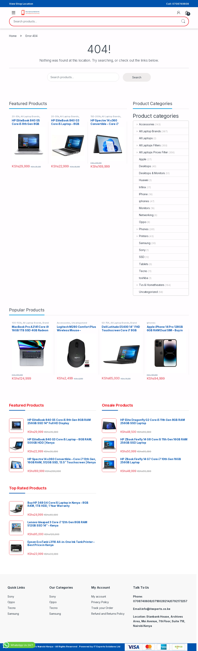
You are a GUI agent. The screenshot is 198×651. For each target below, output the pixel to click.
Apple (139, 159)
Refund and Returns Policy (108, 613)
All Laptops (143, 138)
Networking (143, 215)
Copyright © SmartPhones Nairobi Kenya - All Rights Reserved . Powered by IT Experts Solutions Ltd (64, 646)
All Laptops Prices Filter (150, 152)
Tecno (140, 271)
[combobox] (93, 21)
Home (12, 35)
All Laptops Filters (147, 145)
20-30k (16, 116)
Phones (140, 229)
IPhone (140, 194)
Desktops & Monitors (149, 173)
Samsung (141, 243)
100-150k (17, 322)
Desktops (142, 166)
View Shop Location (21, 3)
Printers (140, 236)
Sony (139, 250)
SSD (138, 257)
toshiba (140, 278)
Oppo (139, 222)
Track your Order (102, 607)
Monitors (141, 208)
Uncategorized (145, 291)
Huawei (140, 180)
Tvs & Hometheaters (148, 285)
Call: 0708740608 (177, 3)
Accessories (143, 124)
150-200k (95, 116)
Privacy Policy (100, 602)
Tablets (140, 264)
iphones (141, 201)
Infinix (139, 187)
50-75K (105, 322)
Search (183, 21)
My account (98, 596)
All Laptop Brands (30, 116)
